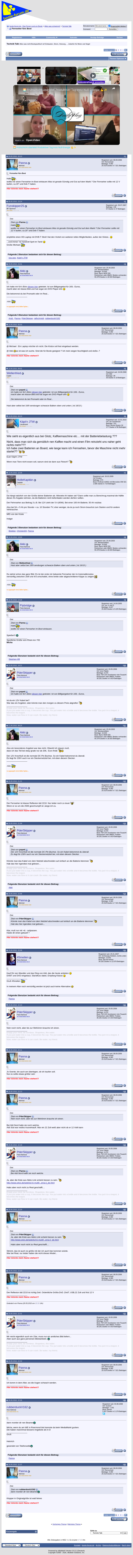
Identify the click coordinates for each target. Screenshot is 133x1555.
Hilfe (33, 37)
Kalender (73, 37)
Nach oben (126, 1545)
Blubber (12, 531)
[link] (18, 90)
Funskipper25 (15, 205)
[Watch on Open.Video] (27, 140)
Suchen (119, 37)
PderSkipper (27, 318)
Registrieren (17, 37)
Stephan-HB (14, 659)
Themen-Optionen (117, 58)
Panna (23, 162)
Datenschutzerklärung (111, 1545)
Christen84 (22, 531)
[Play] (93, 75)
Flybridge (26, 605)
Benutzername (88, 26)
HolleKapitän (25, 479)
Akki (22, 271)
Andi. (11, 318)
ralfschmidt (39, 318)
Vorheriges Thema (59, 1524)
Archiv (98, 1545)
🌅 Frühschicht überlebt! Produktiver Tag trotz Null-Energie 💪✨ (65, 90)
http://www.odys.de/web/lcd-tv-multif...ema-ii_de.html (30, 1183)
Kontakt (77, 1545)
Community (52, 37)
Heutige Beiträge (97, 37)
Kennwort (86, 29)
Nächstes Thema (74, 1524)
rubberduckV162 (52, 318)
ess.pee (12, 258)
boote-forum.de (88, 1545)
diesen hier (33, 286)
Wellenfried (14, 373)
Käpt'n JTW (22, 258)
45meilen (23, 957)
